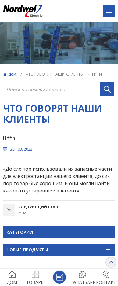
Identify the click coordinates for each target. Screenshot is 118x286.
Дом (9, 74)
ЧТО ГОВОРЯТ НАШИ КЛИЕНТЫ (55, 74)
